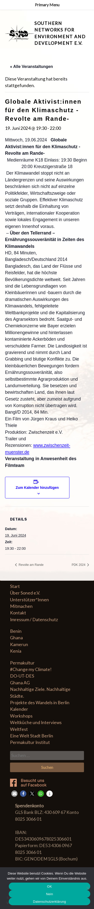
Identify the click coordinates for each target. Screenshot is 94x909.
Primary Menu (47, 4)
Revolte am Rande (31, 565)
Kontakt (18, 612)
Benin (16, 631)
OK (49, 886)
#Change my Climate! (31, 669)
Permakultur (22, 662)
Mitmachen (21, 606)
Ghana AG (20, 682)
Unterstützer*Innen (29, 599)
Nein (49, 894)
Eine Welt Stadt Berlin (31, 735)
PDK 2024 (79, 565)
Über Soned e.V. (25, 593)
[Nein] (87, 888)
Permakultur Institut (30, 742)
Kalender (19, 709)
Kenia (15, 651)
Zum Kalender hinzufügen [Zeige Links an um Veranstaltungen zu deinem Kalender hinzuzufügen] (37, 488)
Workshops (21, 716)
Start (15, 586)
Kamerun (19, 644)
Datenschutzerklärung (49, 901)
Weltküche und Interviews (36, 722)
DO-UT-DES (22, 676)
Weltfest (19, 729)
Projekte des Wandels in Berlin (39, 702)
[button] (14, 794)
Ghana (16, 637)
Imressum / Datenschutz (34, 619)
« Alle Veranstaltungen (31, 66)
